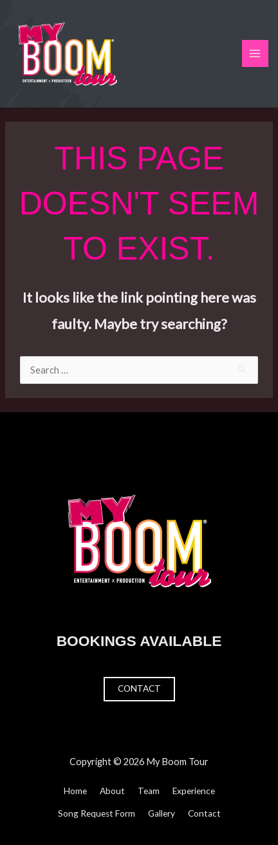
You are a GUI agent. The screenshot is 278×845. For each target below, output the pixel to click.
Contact (139, 688)
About (112, 791)
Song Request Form (96, 813)
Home (75, 791)
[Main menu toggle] (255, 53)
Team (149, 791)
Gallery (161, 813)
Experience (193, 791)
